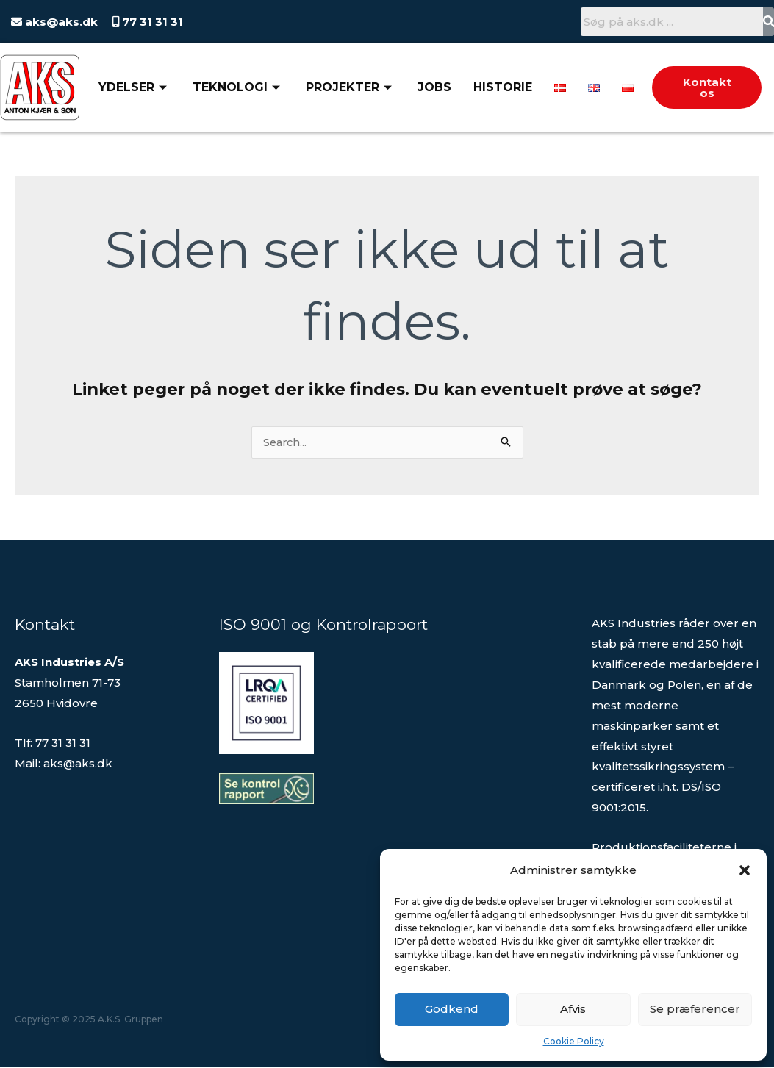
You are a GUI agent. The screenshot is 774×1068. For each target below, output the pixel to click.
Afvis (573, 1009)
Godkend (452, 1009)
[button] (744, 870)
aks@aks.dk (60, 22)
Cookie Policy (573, 1041)
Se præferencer (695, 1009)
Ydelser (134, 87)
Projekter (350, 87)
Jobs (434, 87)
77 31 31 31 (151, 22)
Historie (502, 87)
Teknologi (238, 87)
